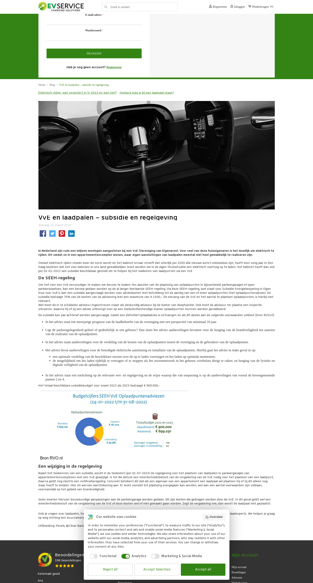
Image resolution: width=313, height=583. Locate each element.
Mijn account (238, 565)
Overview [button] (214, 517)
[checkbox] (102, 556)
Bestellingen (238, 570)
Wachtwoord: (93, 30)
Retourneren (125, 580)
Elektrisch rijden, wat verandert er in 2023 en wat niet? (77, 93)
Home (42, 84)
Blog (52, 84)
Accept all (203, 569)
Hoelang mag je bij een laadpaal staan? (147, 93)
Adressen (236, 575)
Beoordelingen (69, 555)
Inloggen (237, 6)
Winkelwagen (239, 580)
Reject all (110, 569)
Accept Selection (156, 569)
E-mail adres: (93, 14)
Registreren (218, 6)
